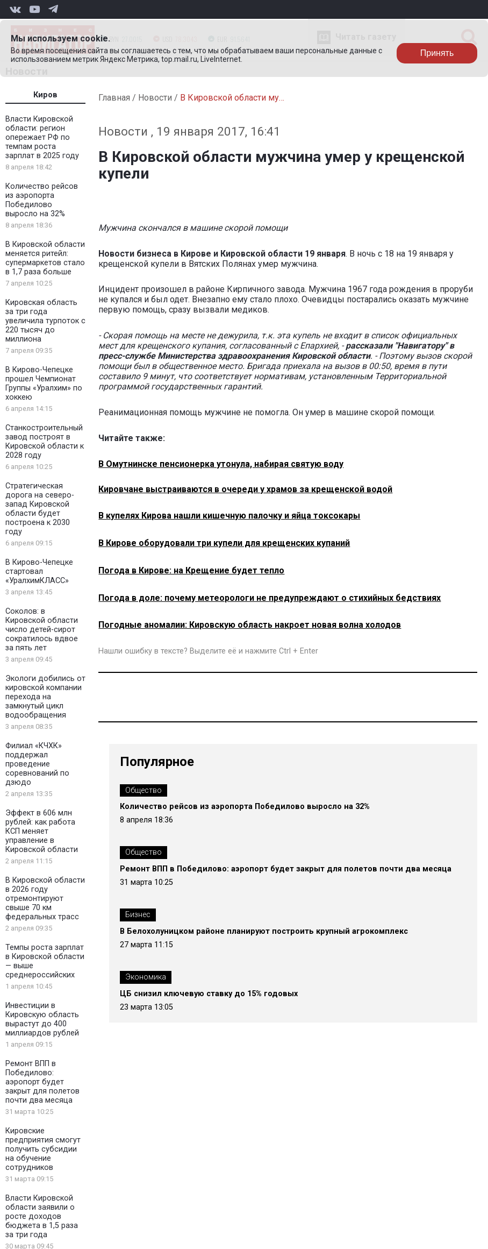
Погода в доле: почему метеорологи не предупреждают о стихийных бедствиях (269, 598)
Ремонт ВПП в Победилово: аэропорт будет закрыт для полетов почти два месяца (42, 1082)
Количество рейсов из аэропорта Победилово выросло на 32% (41, 200)
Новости (155, 98)
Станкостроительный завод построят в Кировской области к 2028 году (44, 441)
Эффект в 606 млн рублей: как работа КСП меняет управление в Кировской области (41, 831)
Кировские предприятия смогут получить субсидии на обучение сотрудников (43, 1149)
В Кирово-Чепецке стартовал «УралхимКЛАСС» (39, 571)
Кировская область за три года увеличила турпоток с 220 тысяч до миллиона (45, 321)
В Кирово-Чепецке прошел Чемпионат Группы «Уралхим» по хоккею (43, 383)
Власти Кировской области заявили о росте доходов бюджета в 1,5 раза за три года (41, 1216)
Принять (437, 53)
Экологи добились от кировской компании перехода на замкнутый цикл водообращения (45, 697)
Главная (114, 98)
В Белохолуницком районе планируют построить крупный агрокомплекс (264, 931)
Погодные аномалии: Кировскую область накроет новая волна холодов (249, 625)
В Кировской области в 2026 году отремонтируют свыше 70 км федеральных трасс (45, 898)
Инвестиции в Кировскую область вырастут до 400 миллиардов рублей (42, 1019)
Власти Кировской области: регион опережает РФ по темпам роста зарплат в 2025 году (42, 137)
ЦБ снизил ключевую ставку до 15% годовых (209, 993)
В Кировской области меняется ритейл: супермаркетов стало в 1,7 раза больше (45, 258)
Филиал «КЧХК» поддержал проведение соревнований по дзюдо (37, 764)
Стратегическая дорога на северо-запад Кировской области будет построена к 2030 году (39, 508)
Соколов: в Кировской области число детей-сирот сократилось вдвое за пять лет (41, 629)
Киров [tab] (45, 95)
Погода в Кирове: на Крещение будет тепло (191, 570)
